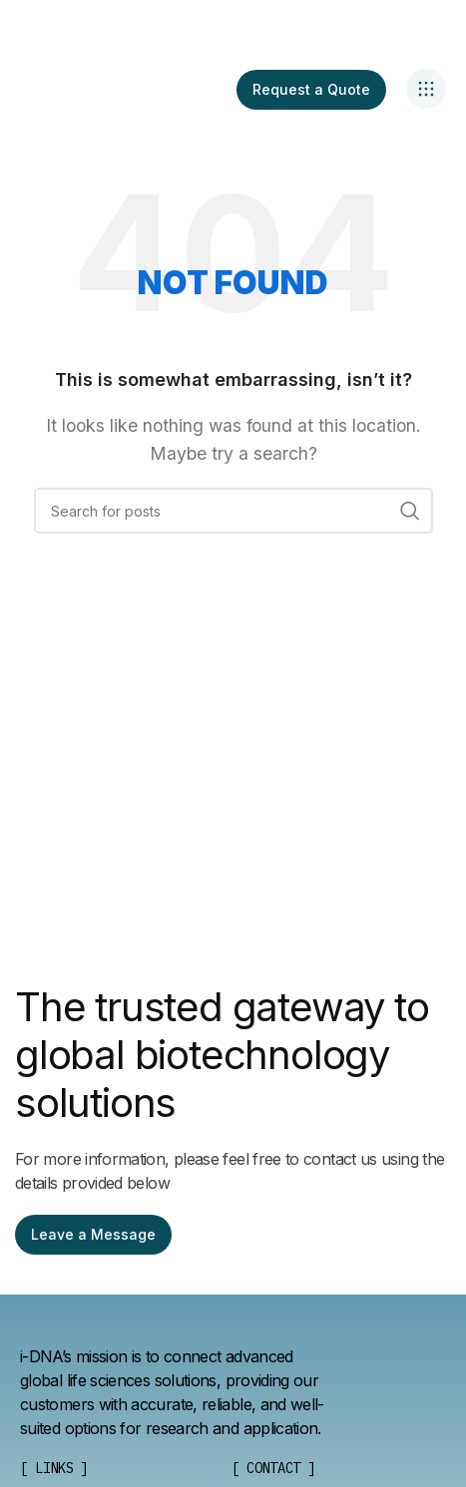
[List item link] (273, 1468)
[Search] (233, 511)
